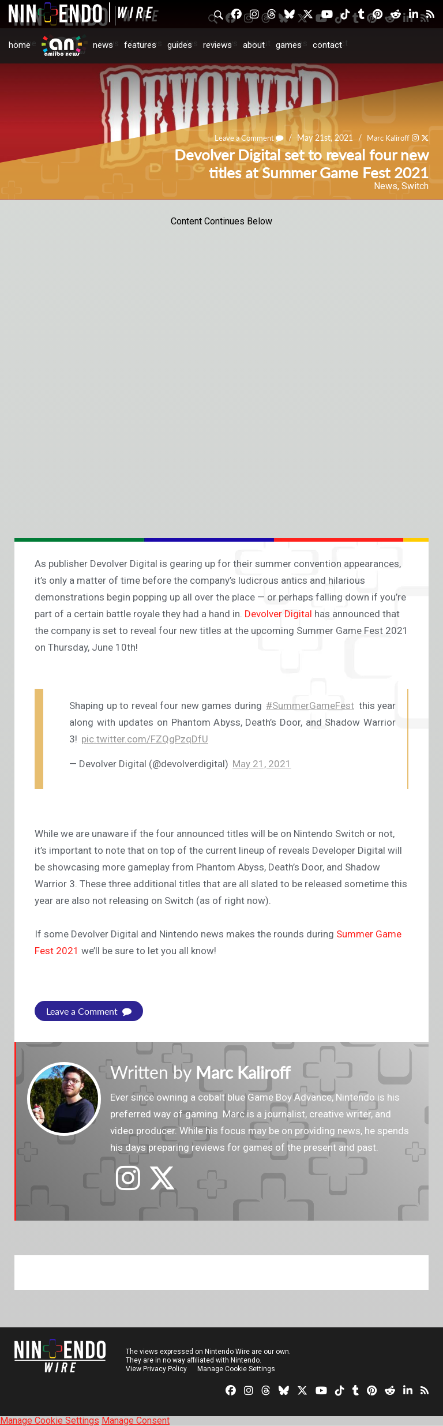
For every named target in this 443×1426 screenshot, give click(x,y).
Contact (327, 45)
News (103, 45)
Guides (179, 45)
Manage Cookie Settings (236, 1369)
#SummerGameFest (310, 705)
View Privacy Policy (156, 1369)
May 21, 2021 (261, 764)
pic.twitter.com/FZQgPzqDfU (144, 739)
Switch (415, 186)
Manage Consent (136, 1420)
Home (20, 45)
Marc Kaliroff (386, 138)
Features (140, 45)
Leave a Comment (242, 138)
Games (289, 45)
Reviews (217, 45)
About (254, 45)
